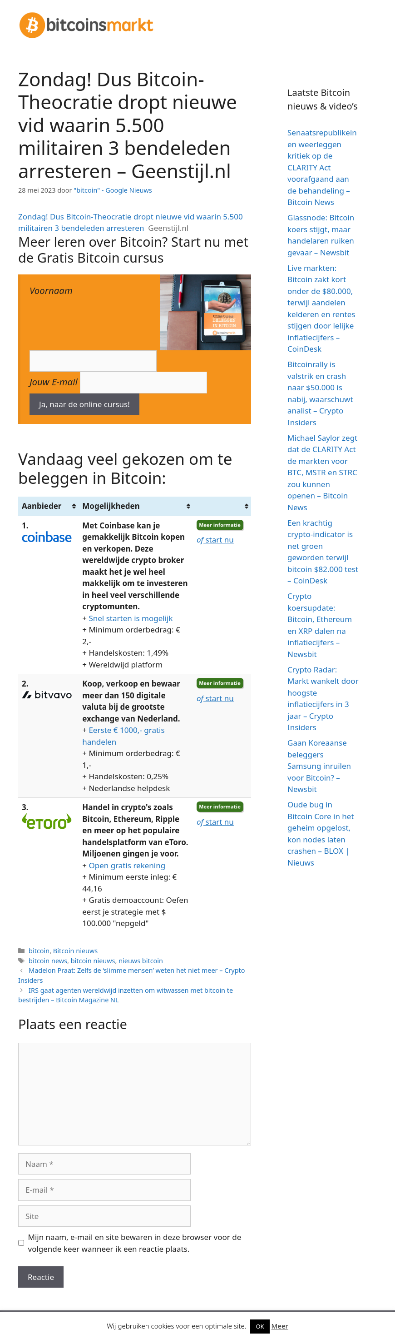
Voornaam (51, 290)
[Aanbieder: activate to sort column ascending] (48, 506)
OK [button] (260, 1326)
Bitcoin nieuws (75, 950)
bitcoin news (48, 960)
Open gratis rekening (127, 865)
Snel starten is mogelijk (131, 618)
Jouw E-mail (54, 381)
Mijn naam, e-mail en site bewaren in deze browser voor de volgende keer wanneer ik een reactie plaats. (135, 1243)
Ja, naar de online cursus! (84, 404)
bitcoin (39, 950)
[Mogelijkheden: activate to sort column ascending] (136, 506)
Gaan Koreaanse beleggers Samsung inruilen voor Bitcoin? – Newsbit (319, 765)
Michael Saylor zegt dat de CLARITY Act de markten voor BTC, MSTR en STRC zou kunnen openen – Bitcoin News (322, 473)
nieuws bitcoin (140, 960)
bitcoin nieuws (93, 960)
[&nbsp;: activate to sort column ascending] (222, 506)
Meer (280, 1325)
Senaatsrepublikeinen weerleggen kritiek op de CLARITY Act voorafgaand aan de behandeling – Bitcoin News (322, 167)
